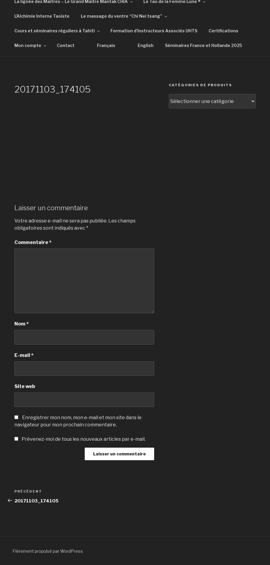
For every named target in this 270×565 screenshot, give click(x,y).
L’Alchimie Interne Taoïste (41, 16)
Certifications (223, 30)
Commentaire (32, 242)
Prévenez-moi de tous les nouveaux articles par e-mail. (83, 439)
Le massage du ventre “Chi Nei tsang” (124, 16)
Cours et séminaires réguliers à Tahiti (57, 30)
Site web (24, 386)
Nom (21, 324)
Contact (66, 45)
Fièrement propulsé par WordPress (48, 551)
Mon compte (30, 45)
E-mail (24, 355)
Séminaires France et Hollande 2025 (203, 45)
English (146, 45)
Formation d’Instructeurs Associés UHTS (153, 30)
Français (106, 45)
